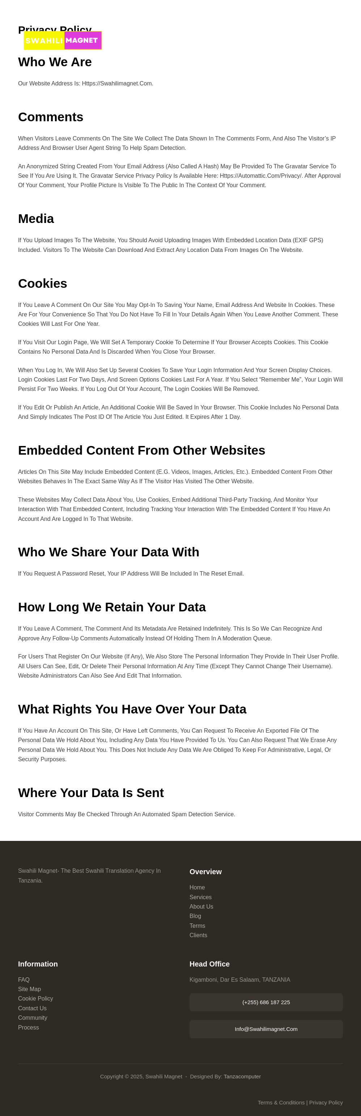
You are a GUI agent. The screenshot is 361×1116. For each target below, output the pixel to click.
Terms (197, 926)
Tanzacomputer (242, 1076)
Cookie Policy (35, 998)
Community (32, 1018)
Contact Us (32, 1008)
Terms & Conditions (281, 1102)
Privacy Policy (326, 1102)
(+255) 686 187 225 (266, 1002)
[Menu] (339, 43)
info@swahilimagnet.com (266, 1029)
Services (201, 897)
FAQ (24, 980)
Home (197, 887)
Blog (195, 916)
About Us (201, 907)
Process (28, 1027)
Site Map (29, 989)
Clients (198, 935)
